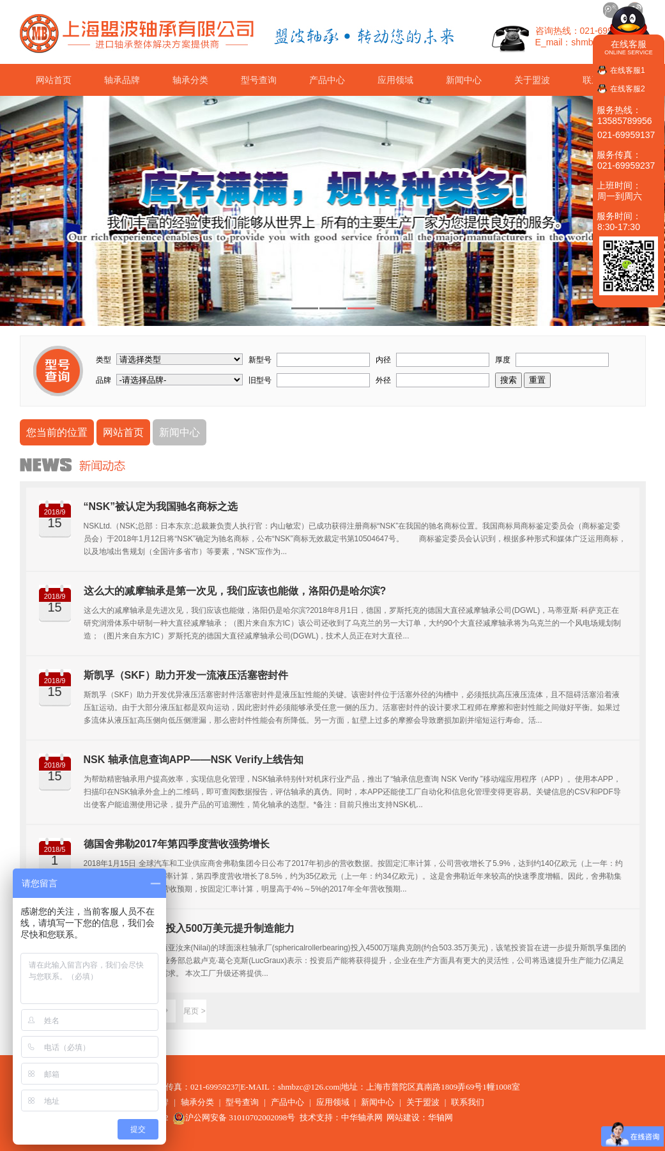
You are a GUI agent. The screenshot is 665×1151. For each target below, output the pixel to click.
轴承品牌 (122, 80)
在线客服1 (627, 70)
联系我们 (467, 1102)
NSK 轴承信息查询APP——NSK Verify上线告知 (194, 759)
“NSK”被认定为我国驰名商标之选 (161, 506)
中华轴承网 (362, 1117)
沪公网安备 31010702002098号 (233, 1117)
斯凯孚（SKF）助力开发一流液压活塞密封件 (186, 675)
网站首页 (54, 80)
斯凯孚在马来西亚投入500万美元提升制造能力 (189, 928)
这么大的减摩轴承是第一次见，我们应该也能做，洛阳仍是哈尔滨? (235, 590)
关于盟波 (532, 80)
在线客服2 (627, 88)
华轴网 (440, 1117)
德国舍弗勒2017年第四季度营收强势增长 (177, 843)
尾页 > (194, 1011)
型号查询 (259, 80)
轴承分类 (190, 80)
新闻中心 (464, 80)
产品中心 (327, 80)
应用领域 (395, 80)
